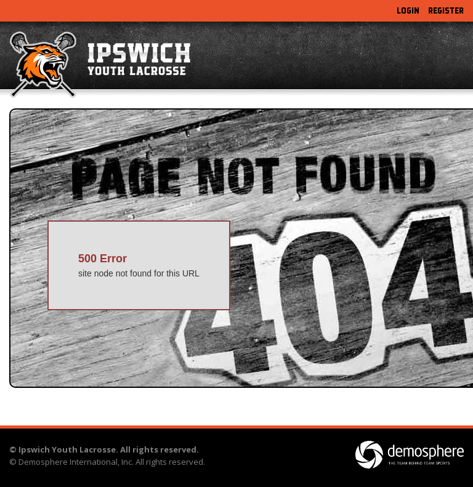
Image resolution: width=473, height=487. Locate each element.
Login (408, 10)
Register (446, 10)
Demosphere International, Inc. (76, 461)
